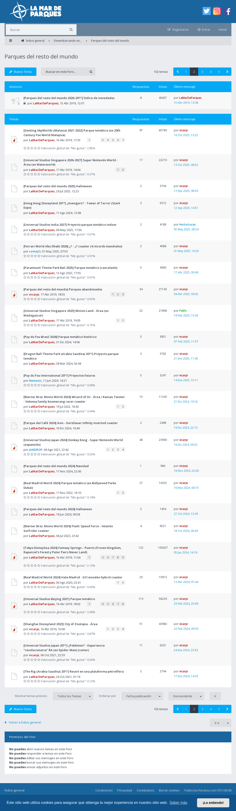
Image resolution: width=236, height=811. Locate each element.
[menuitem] (204, 29)
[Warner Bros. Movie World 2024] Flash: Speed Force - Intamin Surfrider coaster (68, 528)
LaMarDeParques (46, 103)
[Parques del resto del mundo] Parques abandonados (63, 289)
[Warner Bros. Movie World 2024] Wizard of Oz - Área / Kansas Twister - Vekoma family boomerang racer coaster (74, 399)
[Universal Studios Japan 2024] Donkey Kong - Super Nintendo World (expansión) (73, 442)
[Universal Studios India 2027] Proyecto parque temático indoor (70, 225)
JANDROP (35, 450)
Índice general (14, 790)
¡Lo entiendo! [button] (213, 803)
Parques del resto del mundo (41, 56)
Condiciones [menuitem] (104, 790)
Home (222, 29)
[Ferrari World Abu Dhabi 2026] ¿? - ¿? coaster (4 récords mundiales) (73, 246)
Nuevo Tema (20, 72)
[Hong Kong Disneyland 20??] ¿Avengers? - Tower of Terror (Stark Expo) (72, 205)
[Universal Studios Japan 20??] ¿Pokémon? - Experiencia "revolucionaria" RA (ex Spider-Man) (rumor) (64, 647)
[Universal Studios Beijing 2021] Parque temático (59, 599)
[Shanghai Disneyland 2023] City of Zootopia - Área (60, 624)
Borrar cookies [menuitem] (169, 790)
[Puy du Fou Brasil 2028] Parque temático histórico (60, 337)
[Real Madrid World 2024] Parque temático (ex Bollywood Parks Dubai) (70, 485)
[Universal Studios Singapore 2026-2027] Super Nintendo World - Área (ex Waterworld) (71, 162)
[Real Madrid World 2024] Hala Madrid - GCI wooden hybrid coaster (73, 577)
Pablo (183, 311)
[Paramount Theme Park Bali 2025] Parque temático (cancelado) (70, 268)
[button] (177, 71)
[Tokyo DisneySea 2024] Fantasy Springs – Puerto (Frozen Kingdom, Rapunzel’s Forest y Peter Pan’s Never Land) (72, 550)
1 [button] (186, 72)
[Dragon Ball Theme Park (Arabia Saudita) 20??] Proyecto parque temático (71, 356)
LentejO (35, 251)
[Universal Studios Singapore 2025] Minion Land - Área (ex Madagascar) (66, 313)
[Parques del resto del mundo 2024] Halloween (58, 509)
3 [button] (202, 72)
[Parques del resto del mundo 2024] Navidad (56, 466)
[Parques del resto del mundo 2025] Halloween (58, 186)
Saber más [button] (178, 803)
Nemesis (35, 380)
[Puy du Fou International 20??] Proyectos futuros (59, 375)
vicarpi (183, 130)
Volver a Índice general (25, 722)
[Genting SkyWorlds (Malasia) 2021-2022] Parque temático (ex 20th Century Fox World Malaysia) (72, 132)
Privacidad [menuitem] (124, 790)
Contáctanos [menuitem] (145, 790)
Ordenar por (131, 696)
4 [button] (211, 72)
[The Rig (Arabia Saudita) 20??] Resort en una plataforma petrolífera (74, 671)
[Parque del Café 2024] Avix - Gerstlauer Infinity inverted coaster (71, 423)
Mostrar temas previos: (54, 696)
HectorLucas (187, 224)
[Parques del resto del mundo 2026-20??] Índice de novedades (69, 98)
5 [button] (219, 72)
